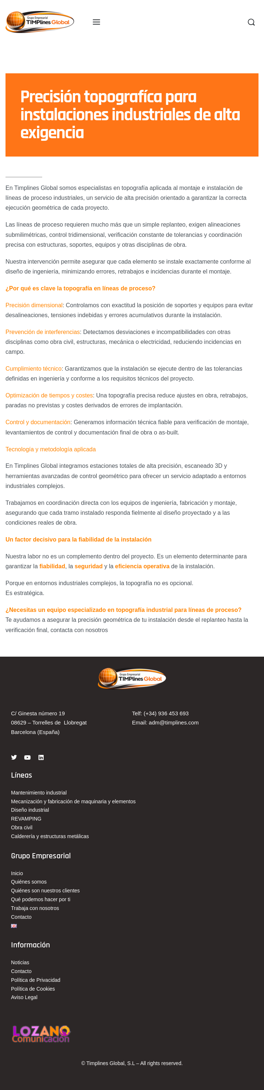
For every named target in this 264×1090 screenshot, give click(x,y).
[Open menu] (96, 22)
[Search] (251, 22)
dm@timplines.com (175, 722)
